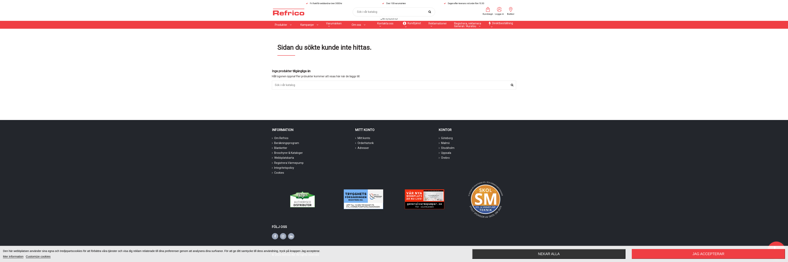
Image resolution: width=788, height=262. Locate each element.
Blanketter (280, 147)
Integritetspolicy (284, 167)
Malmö (445, 143)
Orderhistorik (366, 143)
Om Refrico (281, 138)
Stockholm (447, 147)
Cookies (279, 172)
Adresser (363, 147)
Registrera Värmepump (289, 162)
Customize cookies (38, 256)
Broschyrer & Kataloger (288, 152)
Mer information (13, 256)
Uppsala (446, 152)
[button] (309, 25)
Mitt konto (364, 138)
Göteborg (447, 138)
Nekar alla (549, 254)
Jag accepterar (708, 254)
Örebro (445, 157)
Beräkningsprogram (286, 143)
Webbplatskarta (284, 157)
